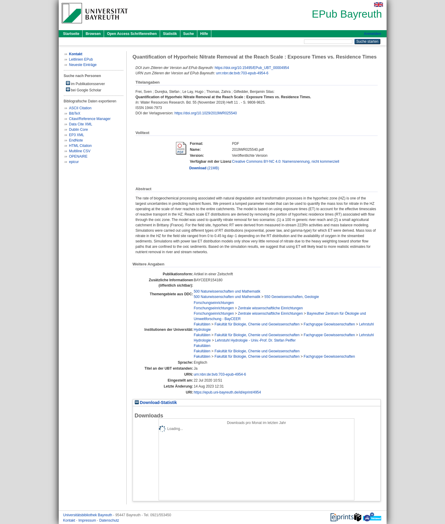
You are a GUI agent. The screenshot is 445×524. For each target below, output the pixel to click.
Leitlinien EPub (81, 59)
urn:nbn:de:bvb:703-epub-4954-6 (242, 73)
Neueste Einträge (83, 65)
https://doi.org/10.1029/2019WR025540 (205, 113)
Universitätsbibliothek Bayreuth (88, 515)
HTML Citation (80, 146)
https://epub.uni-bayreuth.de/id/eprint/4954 (227, 392)
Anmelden (372, 34)
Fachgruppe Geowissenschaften (329, 324)
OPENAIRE (78, 156)
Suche (188, 34)
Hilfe (204, 34)
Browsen (93, 34)
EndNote (76, 140)
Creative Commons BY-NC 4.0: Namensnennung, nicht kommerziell (285, 161)
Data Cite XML (80, 124)
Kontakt (69, 520)
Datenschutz (109, 520)
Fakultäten (202, 324)
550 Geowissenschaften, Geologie (291, 297)
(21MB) (204, 168)
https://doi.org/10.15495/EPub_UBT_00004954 (252, 68)
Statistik (170, 34)
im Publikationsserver (85, 83)
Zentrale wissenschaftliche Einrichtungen (270, 308)
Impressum (87, 520)
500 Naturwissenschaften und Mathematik (227, 291)
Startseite (71, 34)
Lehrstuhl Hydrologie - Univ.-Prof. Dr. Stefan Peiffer (255, 340)
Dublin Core (78, 129)
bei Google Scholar (83, 89)
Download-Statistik (156, 402)
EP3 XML (76, 135)
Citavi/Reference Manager (90, 119)
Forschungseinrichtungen (214, 303)
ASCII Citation (80, 108)
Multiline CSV (80, 151)
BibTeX (74, 113)
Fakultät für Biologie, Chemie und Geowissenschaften (257, 324)
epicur (74, 162)
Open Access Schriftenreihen (132, 34)
